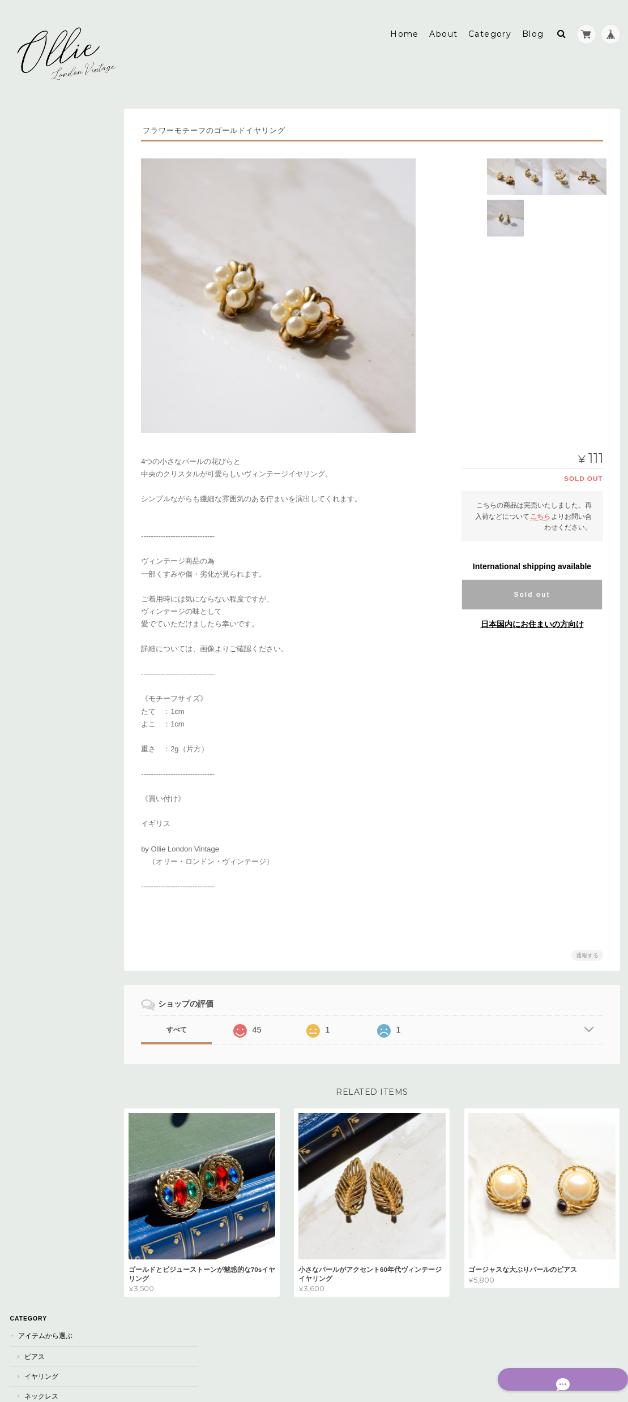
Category (489, 26)
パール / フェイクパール (60, 867)
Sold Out (40, 409)
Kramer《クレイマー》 (61, 767)
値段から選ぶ (37, 309)
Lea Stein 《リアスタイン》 (68, 786)
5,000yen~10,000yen (57, 370)
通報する (587, 948)
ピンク (33, 549)
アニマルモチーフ (50, 955)
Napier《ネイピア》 (56, 825)
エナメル (36, 935)
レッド (33, 607)
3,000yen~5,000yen (55, 350)
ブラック (36, 490)
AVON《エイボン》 (52, 747)
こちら (540, 508)
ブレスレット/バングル (58, 269)
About (443, 26)
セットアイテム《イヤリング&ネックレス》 (73, 245)
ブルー (33, 568)
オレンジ (36, 646)
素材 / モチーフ (40, 846)
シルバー (36, 470)
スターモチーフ (47, 975)
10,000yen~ (42, 389)
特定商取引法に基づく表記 (59, 1106)
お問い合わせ (39, 1128)
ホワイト (36, 529)
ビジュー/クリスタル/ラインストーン (72, 892)
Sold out (532, 587)
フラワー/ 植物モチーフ (59, 994)
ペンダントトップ (50, 289)
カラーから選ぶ (41, 429)
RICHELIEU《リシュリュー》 (68, 708)
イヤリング (40, 162)
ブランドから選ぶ (44, 667)
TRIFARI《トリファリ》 (59, 727)
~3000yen (39, 331)
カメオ (33, 916)
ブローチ (36, 220)
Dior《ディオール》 (55, 688)
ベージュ (36, 627)
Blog (533, 26)
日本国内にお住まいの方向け (532, 616)
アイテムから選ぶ (44, 121)
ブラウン (36, 509)
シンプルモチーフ (50, 1014)
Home (404, 26)
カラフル (36, 588)
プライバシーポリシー (495, 1355)
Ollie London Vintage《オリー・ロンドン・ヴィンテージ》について (68, 1073)
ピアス (33, 142)
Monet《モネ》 (48, 806)
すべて (196, 1022)
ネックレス (40, 181)
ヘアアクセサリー (50, 201)
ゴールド (36, 451)
